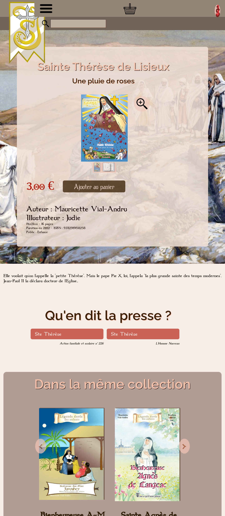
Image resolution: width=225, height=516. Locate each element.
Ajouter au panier (94, 186)
